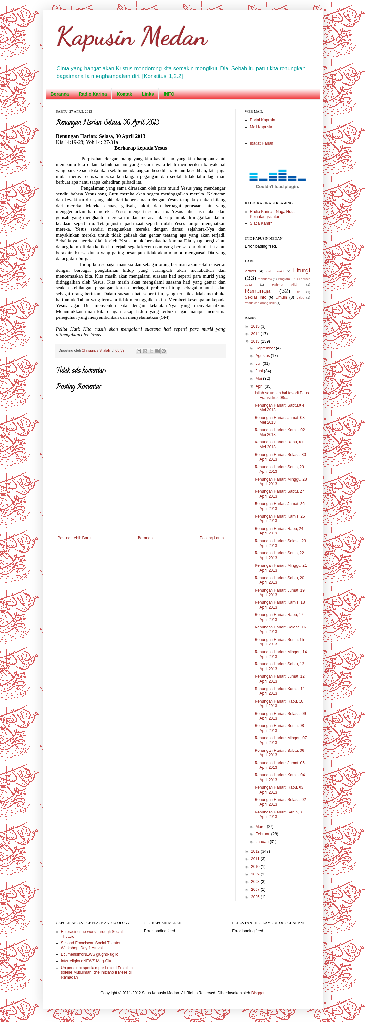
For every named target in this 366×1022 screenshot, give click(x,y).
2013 (256, 341)
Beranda (60, 94)
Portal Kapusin (262, 120)
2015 (256, 326)
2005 (256, 897)
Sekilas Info (256, 297)
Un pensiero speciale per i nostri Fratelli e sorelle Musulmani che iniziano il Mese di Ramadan (97, 973)
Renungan (259, 290)
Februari (263, 834)
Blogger (258, 993)
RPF (299, 292)
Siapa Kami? (261, 223)
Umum (281, 297)
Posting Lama (212, 538)
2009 (256, 874)
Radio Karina (93, 94)
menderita (265, 279)
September (266, 348)
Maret (261, 826)
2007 (256, 889)
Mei (259, 378)
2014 (256, 334)
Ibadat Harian (261, 143)
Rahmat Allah (285, 284)
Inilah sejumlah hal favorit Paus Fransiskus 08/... (282, 395)
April (260, 386)
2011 (256, 859)
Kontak (124, 94)
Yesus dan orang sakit (260, 303)
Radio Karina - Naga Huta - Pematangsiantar (273, 214)
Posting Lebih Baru (74, 538)
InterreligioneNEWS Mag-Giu (86, 961)
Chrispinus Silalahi (97, 350)
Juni (260, 371)
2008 (256, 881)
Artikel (250, 271)
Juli (259, 363)
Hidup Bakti (275, 271)
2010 (256, 866)
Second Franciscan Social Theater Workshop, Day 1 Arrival (91, 945)
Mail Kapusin (261, 127)
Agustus (263, 355)
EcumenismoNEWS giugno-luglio (90, 954)
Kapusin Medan (131, 36)
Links (148, 94)
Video (300, 297)
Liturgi (301, 270)
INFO (169, 94)
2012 (256, 851)
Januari (263, 841)
